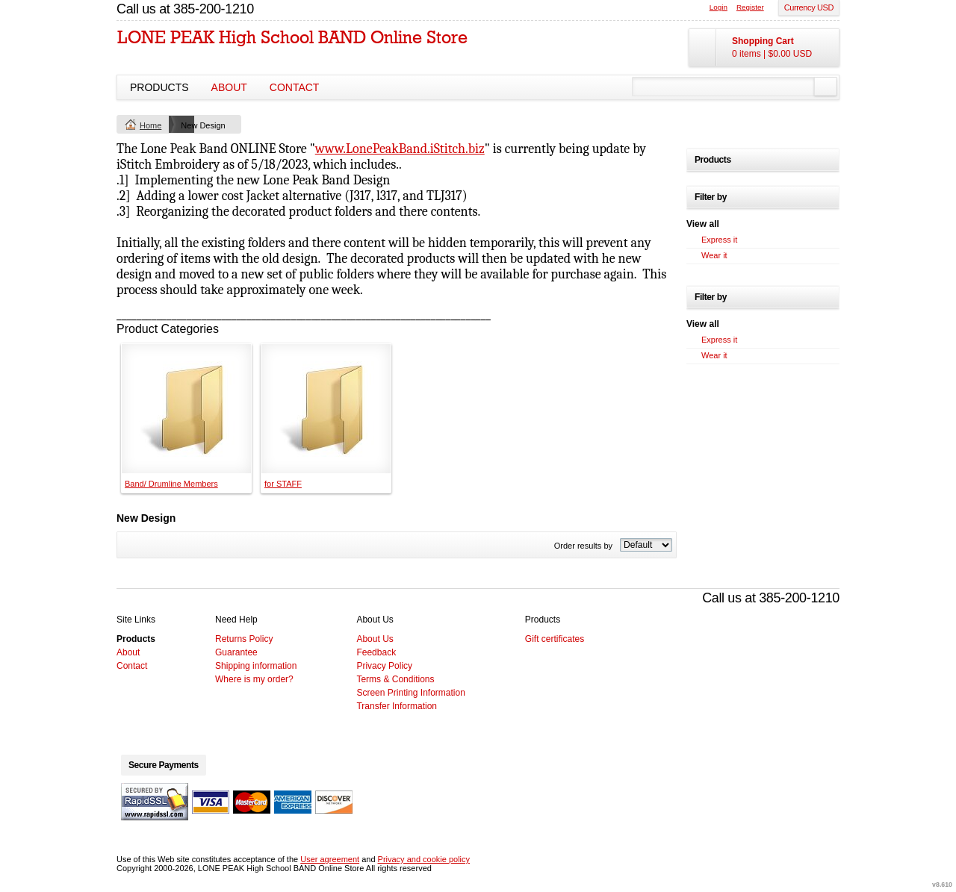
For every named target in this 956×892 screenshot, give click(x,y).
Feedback (376, 652)
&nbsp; (186, 408)
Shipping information (256, 666)
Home (150, 125)
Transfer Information (396, 706)
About (229, 87)
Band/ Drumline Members (171, 483)
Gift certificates (554, 639)
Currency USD (809, 7)
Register (750, 7)
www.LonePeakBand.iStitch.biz (400, 149)
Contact (295, 87)
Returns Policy (244, 639)
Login (718, 7)
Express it (719, 239)
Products (159, 87)
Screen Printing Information (410, 692)
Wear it (714, 255)
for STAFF (283, 483)
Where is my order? (254, 679)
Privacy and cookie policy (424, 859)
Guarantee (236, 652)
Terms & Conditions (395, 679)
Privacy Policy (384, 666)
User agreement (329, 859)
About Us (374, 639)
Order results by (583, 545)
